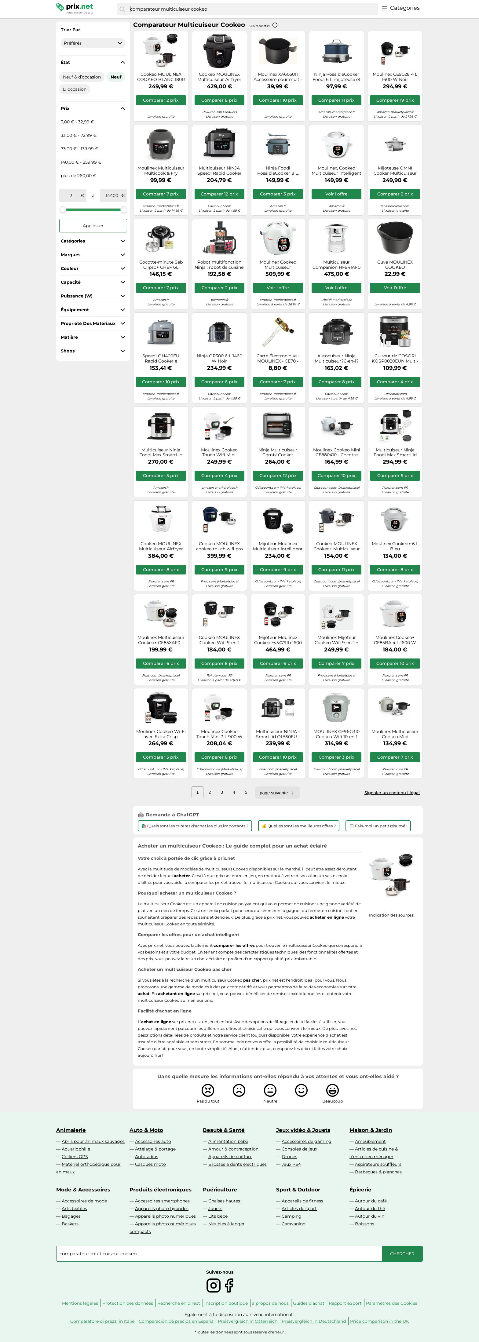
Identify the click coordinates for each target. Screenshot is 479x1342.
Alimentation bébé (228, 1141)
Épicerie (360, 1190)
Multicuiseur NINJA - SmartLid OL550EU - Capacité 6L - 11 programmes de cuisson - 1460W (278, 734)
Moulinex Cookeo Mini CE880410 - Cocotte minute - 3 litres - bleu (336, 452)
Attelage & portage (155, 1149)
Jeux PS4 (291, 1164)
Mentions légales (80, 1303)
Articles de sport (299, 1208)
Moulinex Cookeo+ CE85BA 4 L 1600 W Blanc (395, 640)
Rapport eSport (345, 1303)
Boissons (364, 1224)
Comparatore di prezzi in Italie (102, 1321)
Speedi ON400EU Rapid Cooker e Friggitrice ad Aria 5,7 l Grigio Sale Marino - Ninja (161, 358)
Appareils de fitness (302, 1201)
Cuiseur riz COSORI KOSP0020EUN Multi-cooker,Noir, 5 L (395, 358)
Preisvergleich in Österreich (247, 1321)
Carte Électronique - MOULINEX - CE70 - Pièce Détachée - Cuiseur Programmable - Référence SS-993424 (278, 358)
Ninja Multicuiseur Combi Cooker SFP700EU (277, 452)
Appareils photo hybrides (161, 1208)
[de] (71, 195)
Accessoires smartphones (162, 1201)
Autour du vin (369, 1216)
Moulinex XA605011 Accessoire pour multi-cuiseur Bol (278, 77)
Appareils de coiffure (230, 1156)
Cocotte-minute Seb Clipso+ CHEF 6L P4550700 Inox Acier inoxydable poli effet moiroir (161, 265)
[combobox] (252, 9)
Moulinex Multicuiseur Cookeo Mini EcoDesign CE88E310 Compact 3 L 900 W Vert (395, 734)
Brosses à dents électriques (237, 1164)
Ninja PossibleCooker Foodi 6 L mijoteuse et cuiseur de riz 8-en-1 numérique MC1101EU (336, 77)
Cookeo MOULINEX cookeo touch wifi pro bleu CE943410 (219, 546)
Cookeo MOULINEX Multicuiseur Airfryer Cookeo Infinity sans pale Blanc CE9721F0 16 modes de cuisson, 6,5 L (161, 546)
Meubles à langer (226, 1224)
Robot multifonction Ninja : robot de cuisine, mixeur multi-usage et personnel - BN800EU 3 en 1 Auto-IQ (219, 265)
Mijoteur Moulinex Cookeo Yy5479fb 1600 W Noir (278, 640)
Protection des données (127, 1303)
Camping (292, 1216)
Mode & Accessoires (83, 1190)
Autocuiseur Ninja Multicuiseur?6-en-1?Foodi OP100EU (337, 358)
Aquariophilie (76, 1149)
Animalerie (71, 1130)
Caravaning (294, 1224)
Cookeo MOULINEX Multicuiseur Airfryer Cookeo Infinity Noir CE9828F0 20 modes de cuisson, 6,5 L (219, 77)
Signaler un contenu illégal (392, 792)
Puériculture (220, 1190)
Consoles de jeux (299, 1149)
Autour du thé (370, 1208)
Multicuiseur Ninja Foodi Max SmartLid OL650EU (160, 452)
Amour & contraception (233, 1149)
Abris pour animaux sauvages (93, 1141)
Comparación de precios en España (176, 1321)
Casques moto (150, 1164)
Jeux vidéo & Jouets (303, 1130)
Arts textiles (74, 1208)
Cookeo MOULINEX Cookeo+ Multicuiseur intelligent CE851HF (336, 546)
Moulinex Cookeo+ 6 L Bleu (395, 546)
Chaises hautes (224, 1201)
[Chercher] (122, 9)
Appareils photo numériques (165, 1216)
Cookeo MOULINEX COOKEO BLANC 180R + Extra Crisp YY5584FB (161, 77)
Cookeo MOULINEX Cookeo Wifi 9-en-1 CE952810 (219, 640)
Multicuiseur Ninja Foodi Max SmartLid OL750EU (395, 452)
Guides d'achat (308, 1303)
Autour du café (371, 1201)
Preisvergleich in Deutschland (314, 1321)
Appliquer (93, 225)
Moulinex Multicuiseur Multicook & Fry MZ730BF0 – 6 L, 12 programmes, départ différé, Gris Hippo (161, 171)
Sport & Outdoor (298, 1190)
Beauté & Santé (224, 1130)
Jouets (215, 1208)
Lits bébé (218, 1216)
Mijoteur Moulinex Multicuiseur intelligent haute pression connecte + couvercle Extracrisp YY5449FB (278, 546)
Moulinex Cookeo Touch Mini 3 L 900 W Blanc (219, 734)
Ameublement (370, 1141)
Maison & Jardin (370, 1130)
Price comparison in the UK (379, 1321)
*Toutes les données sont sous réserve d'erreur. (240, 1332)
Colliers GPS (75, 1156)
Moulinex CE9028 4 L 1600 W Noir (395, 77)
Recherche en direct (178, 1303)
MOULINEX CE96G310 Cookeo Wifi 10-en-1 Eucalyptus (336, 734)
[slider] (63, 209)
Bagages (71, 1216)
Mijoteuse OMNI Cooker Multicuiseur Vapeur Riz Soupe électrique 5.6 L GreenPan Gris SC (395, 171)
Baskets (70, 1224)
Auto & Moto (146, 1130)
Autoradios (146, 1156)
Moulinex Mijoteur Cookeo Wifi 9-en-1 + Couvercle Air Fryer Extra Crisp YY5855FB (337, 640)
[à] (111, 195)
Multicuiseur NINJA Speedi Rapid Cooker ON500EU (219, 171)
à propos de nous (270, 1303)
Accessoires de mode (84, 1201)
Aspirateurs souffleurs (378, 1164)
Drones (289, 1156)
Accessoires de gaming (306, 1141)
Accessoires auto (153, 1141)
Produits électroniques (161, 1190)
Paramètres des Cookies (391, 1303)
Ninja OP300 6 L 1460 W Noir (219, 358)
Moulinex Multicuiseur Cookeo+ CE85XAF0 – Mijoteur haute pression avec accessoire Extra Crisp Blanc (161, 640)
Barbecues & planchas (378, 1172)
